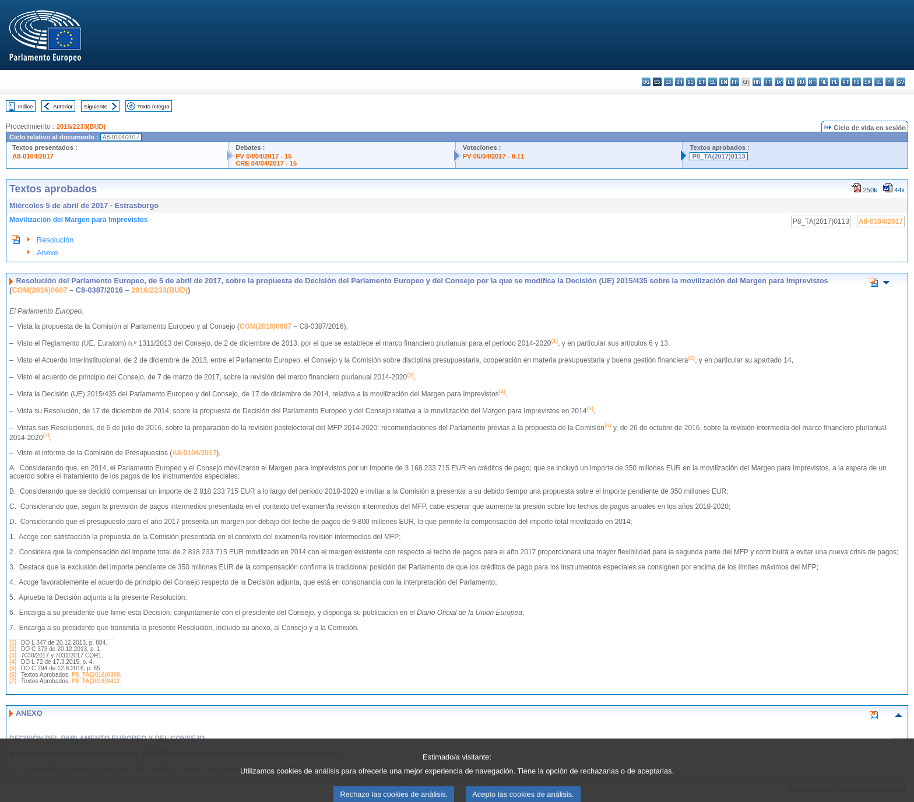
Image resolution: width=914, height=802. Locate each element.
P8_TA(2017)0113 (718, 156)
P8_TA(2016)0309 (96, 674)
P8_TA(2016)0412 (96, 681)
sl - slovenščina (878, 82)
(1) (12, 642)
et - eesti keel (701, 82)
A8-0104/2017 (33, 156)
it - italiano (768, 82)
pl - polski (834, 82)
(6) (12, 674)
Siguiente (95, 106)
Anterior (63, 106)
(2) (12, 649)
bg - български (646, 82)
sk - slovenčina (867, 82)
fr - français (734, 82)
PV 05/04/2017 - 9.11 (494, 156)
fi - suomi (889, 82)
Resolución (55, 239)
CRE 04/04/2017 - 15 (266, 163)
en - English (723, 82)
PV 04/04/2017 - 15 (263, 156)
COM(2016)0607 (39, 290)
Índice (25, 106)
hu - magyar (801, 82)
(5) (12, 668)
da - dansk (679, 82)
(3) (12, 655)
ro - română (856, 82)
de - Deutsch (690, 82)
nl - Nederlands (823, 82)
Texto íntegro (153, 106)
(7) (12, 681)
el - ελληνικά (712, 82)
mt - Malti (812, 82)
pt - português (845, 82)
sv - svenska (901, 82)
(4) (12, 662)
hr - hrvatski (757, 82)
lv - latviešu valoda (779, 82)
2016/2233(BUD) (81, 126)
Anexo (47, 252)
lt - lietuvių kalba (790, 82)
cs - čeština (668, 82)
